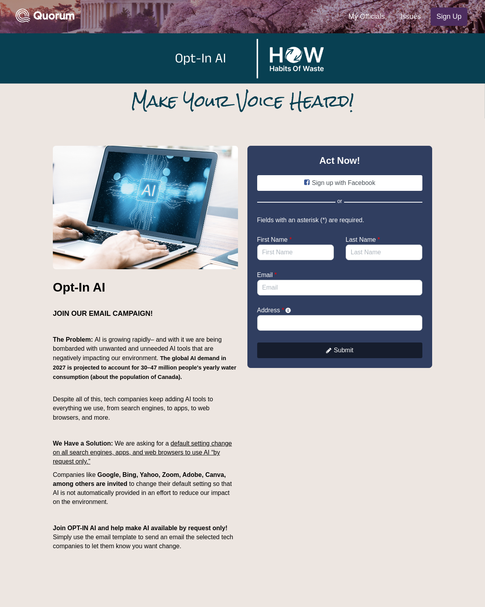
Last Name (363, 239)
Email (267, 275)
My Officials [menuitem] (366, 16)
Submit (339, 350)
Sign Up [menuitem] (449, 16)
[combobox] (340, 323)
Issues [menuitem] (410, 16)
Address (274, 310)
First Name (274, 239)
